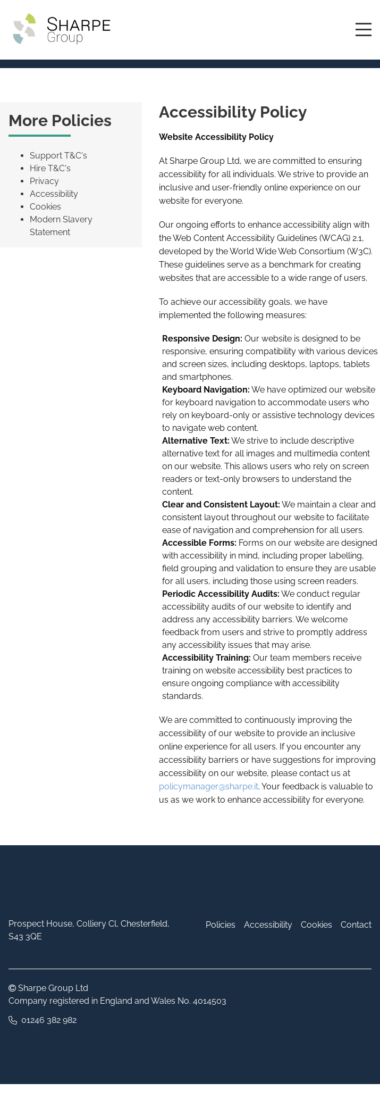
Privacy (44, 181)
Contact (356, 925)
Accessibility (54, 194)
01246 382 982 (49, 1020)
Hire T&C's (50, 168)
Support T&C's (58, 156)
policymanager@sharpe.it (208, 786)
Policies (220, 925)
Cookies (45, 207)
